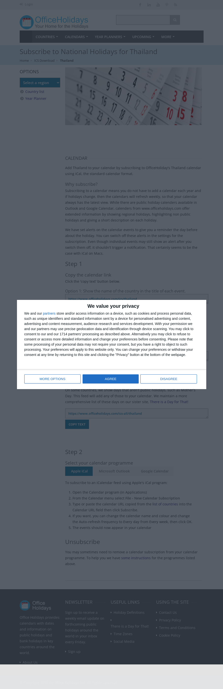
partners (49, 313)
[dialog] (111, 344)
